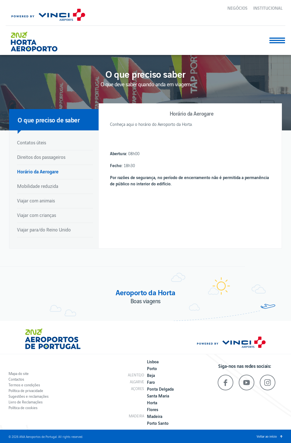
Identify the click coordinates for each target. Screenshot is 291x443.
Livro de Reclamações (26, 402)
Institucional (267, 8)
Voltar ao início (267, 436)
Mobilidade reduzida (37, 185)
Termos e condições (24, 384)
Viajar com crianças (36, 215)
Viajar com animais (36, 200)
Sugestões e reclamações (29, 396)
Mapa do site (19, 373)
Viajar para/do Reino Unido (44, 229)
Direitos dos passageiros (41, 156)
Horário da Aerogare (38, 171)
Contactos (16, 379)
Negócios (237, 8)
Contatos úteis (31, 142)
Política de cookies (23, 407)
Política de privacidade (26, 390)
